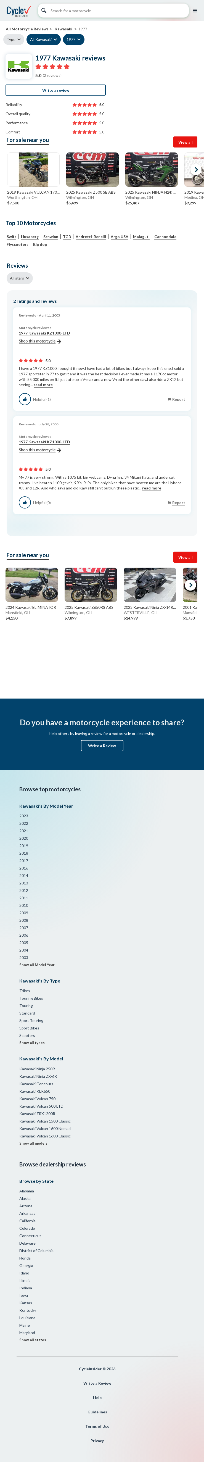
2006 (23, 935)
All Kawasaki (41, 39)
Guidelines (97, 1412)
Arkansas (27, 1213)
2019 (23, 845)
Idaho (24, 1273)
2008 (23, 920)
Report (178, 399)
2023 (23, 815)
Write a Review (102, 745)
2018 (23, 853)
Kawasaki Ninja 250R (37, 1068)
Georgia (26, 1265)
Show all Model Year (37, 965)
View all (185, 142)
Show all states (32, 1340)
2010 (23, 905)
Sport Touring (31, 1020)
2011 (23, 897)
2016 (23, 868)
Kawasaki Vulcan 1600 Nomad (45, 1128)
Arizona (25, 1205)
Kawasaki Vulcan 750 (37, 1098)
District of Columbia (36, 1250)
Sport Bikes (29, 1028)
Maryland (27, 1332)
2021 (23, 830)
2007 (23, 927)
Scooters (27, 1035)
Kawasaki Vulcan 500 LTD (41, 1106)
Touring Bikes (31, 998)
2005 (23, 942)
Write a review (55, 90)
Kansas (25, 1302)
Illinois (24, 1280)
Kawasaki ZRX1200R (37, 1113)
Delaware (27, 1243)
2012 (23, 890)
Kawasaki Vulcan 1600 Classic (45, 1136)
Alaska (25, 1198)
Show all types (32, 1042)
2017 (23, 860)
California (27, 1220)
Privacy (97, 1440)
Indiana (25, 1287)
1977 (71, 39)
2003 (23, 957)
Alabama (26, 1191)
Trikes (24, 990)
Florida (25, 1258)
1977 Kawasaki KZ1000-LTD (44, 337)
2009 (23, 912)
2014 (23, 875)
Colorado (27, 1228)
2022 (23, 823)
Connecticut (30, 1235)
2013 (23, 883)
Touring (26, 1005)
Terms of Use (97, 1426)
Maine (24, 1325)
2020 (23, 838)
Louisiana (27, 1317)
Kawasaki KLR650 (34, 1091)
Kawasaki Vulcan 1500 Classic (45, 1121)
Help (97, 1397)
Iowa (23, 1295)
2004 (23, 950)
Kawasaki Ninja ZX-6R (38, 1076)
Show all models (33, 1143)
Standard (27, 1013)
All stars (17, 278)
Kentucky (27, 1310)
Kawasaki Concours (36, 1083)
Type (11, 39)
